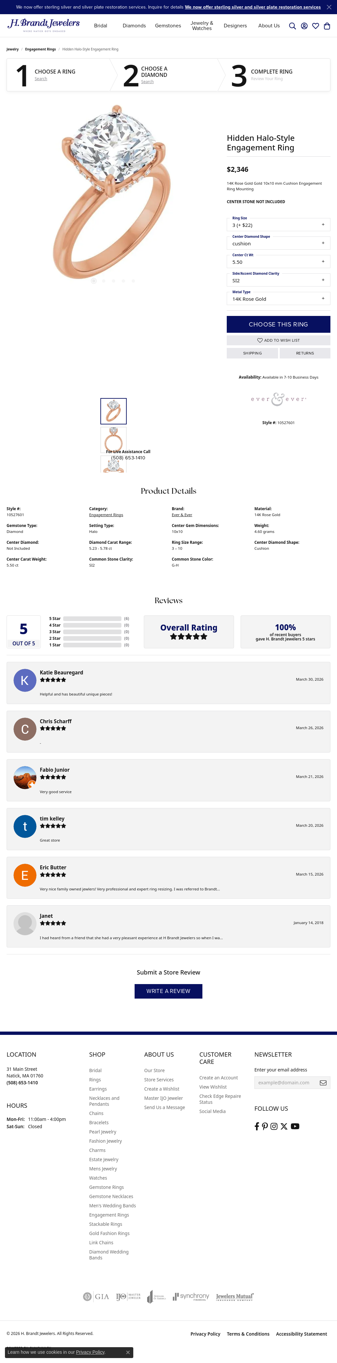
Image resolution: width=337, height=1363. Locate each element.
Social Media (212, 1111)
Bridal (100, 25)
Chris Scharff (55, 721)
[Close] (329, 7)
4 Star (55, 625)
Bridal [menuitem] (95, 1070)
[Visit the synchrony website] (191, 1296)
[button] (292, 25)
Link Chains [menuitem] (101, 1242)
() (126, 618)
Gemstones (168, 25)
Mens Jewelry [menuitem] (103, 1168)
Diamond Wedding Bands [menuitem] (109, 1255)
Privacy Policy (205, 1334)
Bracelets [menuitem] (99, 1122)
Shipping (252, 353)
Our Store (154, 1070)
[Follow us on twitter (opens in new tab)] (284, 1126)
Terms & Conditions (248, 1334)
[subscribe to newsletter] (323, 1083)
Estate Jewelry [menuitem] (103, 1159)
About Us (269, 25)
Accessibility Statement (301, 1334)
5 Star (55, 618)
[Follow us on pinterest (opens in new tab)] (265, 1126)
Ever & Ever (182, 514)
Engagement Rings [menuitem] (109, 1215)
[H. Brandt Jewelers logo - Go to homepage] (43, 25)
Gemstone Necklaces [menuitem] (111, 1196)
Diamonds (134, 25)
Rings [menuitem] (95, 1079)
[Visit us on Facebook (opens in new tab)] (256, 1126)
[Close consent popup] (128, 1352)
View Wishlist (213, 1087)
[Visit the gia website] (96, 1296)
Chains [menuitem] (96, 1113)
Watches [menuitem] (98, 1178)
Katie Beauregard (61, 672)
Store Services (159, 1079)
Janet (46, 916)
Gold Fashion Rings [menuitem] (109, 1233)
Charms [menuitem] (97, 1150)
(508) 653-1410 (128, 457)
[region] (113, 197)
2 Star (55, 638)
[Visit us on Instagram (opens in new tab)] (274, 1126)
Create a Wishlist (161, 1089)
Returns (305, 353)
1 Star (55, 645)
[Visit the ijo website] (128, 1296)
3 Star (55, 632)
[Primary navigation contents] (185, 25)
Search (41, 79)
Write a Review (168, 991)
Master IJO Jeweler (163, 1098)
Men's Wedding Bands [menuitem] (112, 1205)
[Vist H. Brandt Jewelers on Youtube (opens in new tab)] (295, 1126)
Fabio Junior (55, 769)
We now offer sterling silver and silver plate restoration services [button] (253, 7)
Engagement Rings (40, 49)
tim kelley (52, 818)
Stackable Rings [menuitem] (105, 1224)
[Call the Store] (22, 1082)
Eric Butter (53, 867)
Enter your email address (280, 1070)
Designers (235, 25)
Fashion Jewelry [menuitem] (105, 1141)
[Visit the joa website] (156, 1296)
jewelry (13, 49)
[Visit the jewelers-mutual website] (235, 1296)
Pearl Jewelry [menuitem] (102, 1132)
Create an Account (218, 1077)
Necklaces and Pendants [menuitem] (104, 1101)
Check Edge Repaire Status (220, 1099)
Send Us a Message (164, 1107)
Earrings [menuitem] (98, 1089)
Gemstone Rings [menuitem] (106, 1187)
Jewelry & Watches (202, 25)
